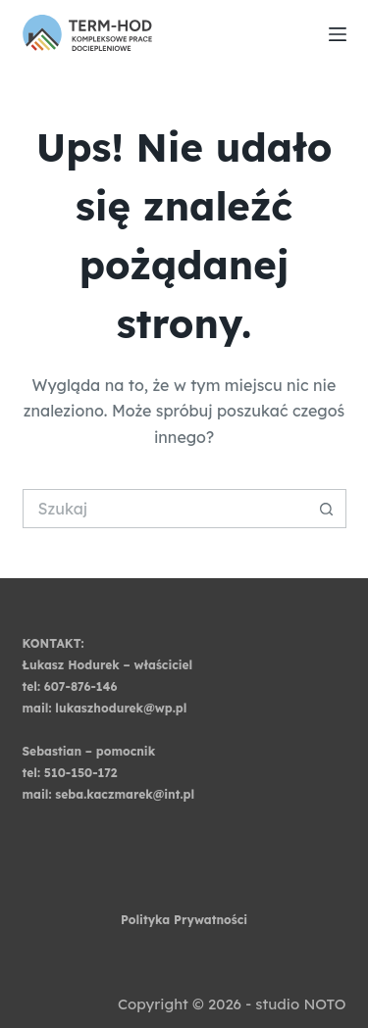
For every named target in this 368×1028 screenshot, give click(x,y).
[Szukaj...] (165, 508)
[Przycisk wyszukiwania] (326, 508)
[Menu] (337, 34)
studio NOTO (300, 1004)
